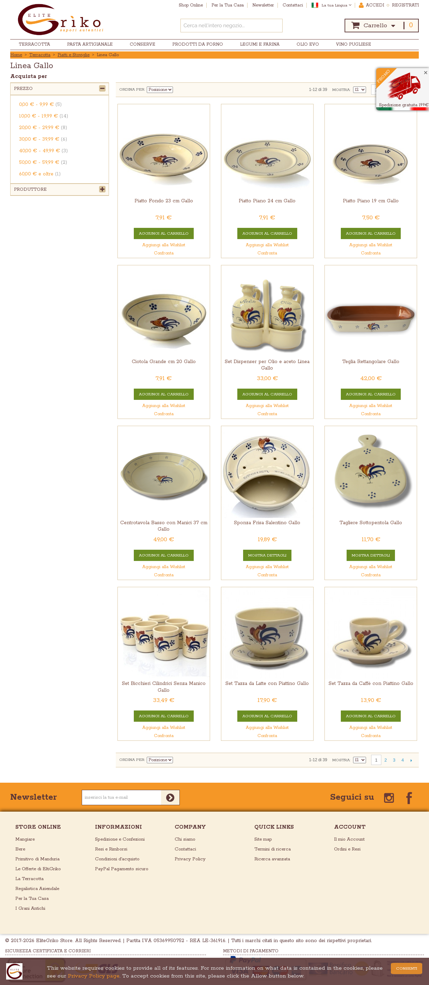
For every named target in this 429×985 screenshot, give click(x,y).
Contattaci (185, 849)
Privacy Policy (190, 859)
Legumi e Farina (260, 44)
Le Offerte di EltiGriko (38, 869)
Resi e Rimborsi (111, 849)
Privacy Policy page (94, 976)
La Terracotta (29, 879)
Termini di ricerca (272, 849)
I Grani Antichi (30, 908)
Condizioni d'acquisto (117, 859)
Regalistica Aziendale (37, 889)
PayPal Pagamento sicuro (121, 869)
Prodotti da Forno (197, 44)
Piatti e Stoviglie (74, 55)
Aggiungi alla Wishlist (163, 245)
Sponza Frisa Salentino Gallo (267, 523)
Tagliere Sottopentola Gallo (370, 523)
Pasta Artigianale (90, 44)
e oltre (40, 174)
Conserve (142, 44)
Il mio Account (349, 839)
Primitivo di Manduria (37, 859)
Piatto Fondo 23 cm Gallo (163, 201)
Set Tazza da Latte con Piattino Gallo (267, 684)
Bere (20, 849)
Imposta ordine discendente (179, 89)
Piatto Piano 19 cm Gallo (371, 201)
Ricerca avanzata (272, 859)
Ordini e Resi (347, 849)
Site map (263, 839)
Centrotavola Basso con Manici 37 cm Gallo (163, 526)
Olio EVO (308, 44)
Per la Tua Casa (32, 899)
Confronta (164, 253)
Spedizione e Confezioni (120, 839)
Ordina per (131, 89)
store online (38, 827)
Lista (203, 89)
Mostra (341, 89)
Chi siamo (185, 839)
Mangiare (25, 839)
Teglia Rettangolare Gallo (370, 362)
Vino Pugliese (353, 44)
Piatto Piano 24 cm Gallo (267, 201)
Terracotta (34, 44)
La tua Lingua (336, 5)
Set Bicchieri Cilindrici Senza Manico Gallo (164, 687)
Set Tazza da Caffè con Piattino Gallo (371, 684)
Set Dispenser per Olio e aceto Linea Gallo (267, 365)
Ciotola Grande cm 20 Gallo (164, 362)
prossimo (411, 760)
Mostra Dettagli (267, 555)
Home (16, 55)
